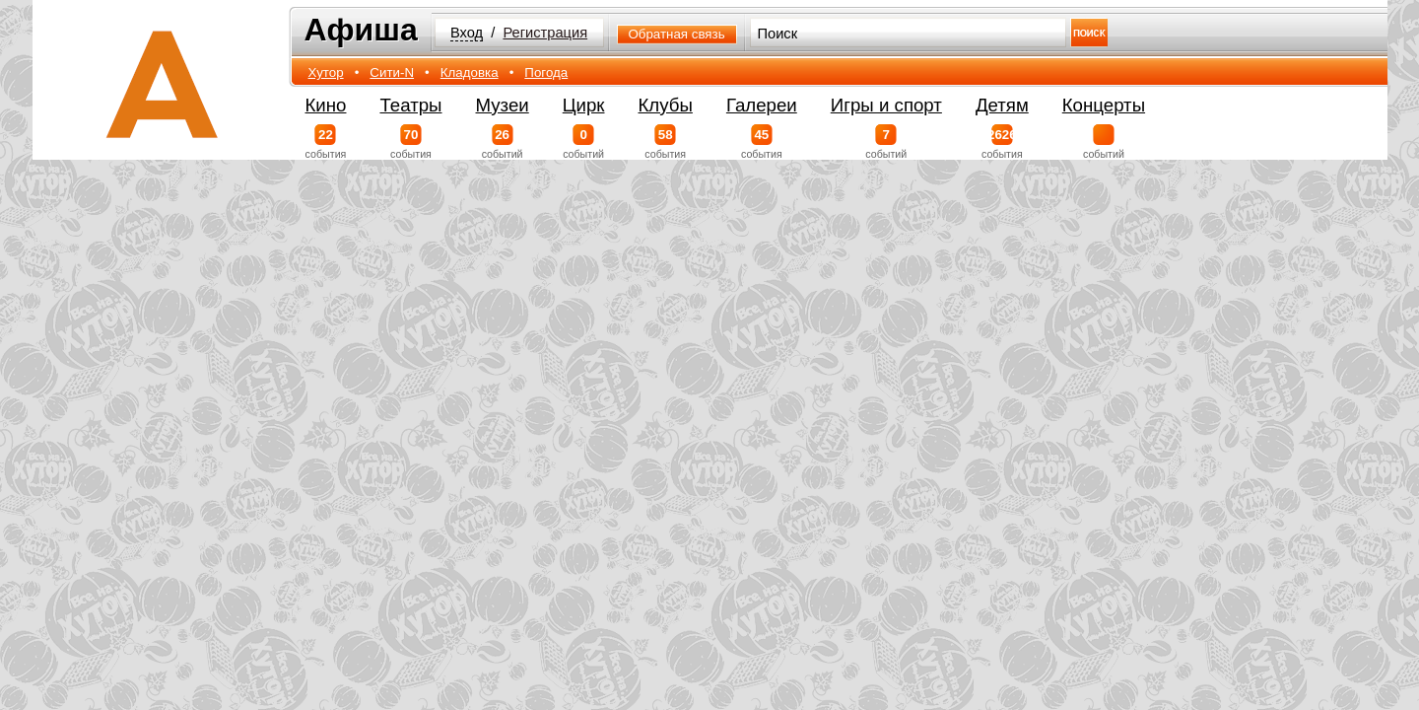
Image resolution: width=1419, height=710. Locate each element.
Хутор (326, 72)
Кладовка (469, 72)
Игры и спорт (886, 105)
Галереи (761, 105)
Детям (1002, 105)
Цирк (584, 105)
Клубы (666, 105)
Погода (546, 72)
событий (502, 142)
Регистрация (545, 32)
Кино (326, 105)
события (326, 142)
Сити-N (392, 72)
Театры (410, 105)
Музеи (502, 105)
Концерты (1103, 105)
